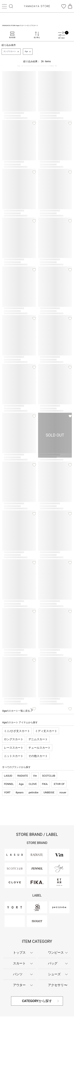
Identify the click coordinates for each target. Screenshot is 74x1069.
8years (19, 792)
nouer (63, 792)
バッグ (52, 963)
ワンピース (56, 952)
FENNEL (9, 783)
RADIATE (22, 775)
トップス (19, 952)
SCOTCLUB (48, 775)
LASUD (8, 775)
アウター (19, 985)
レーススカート (13, 747)
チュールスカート (39, 747)
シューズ (54, 974)
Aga (21, 783)
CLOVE (33, 783)
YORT (7, 792)
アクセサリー (57, 985)
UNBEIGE (49, 792)
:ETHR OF (59, 783)
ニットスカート (13, 755)
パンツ (17, 974)
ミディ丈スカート (46, 730)
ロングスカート (13, 739)
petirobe (33, 792)
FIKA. (45, 783)
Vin (35, 775)
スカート (19, 963)
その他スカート (38, 755)
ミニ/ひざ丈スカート (17, 730)
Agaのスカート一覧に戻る (17, 710)
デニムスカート (38, 739)
